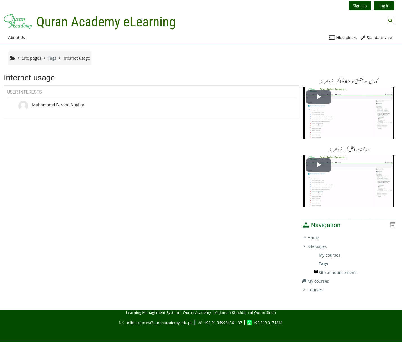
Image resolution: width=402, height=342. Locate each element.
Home (317, 232)
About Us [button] (16, 37)
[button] (390, 20)
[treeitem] (350, 259)
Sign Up (360, 5)
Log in (383, 5)
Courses (319, 285)
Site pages (31, 58)
